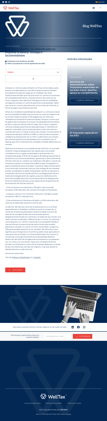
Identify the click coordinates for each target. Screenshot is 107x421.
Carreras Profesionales (32, 403)
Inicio (7, 46)
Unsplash (37, 257)
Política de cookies (74, 403)
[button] (93, 8)
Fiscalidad (15, 46)
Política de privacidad (53, 403)
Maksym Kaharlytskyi (21, 257)
